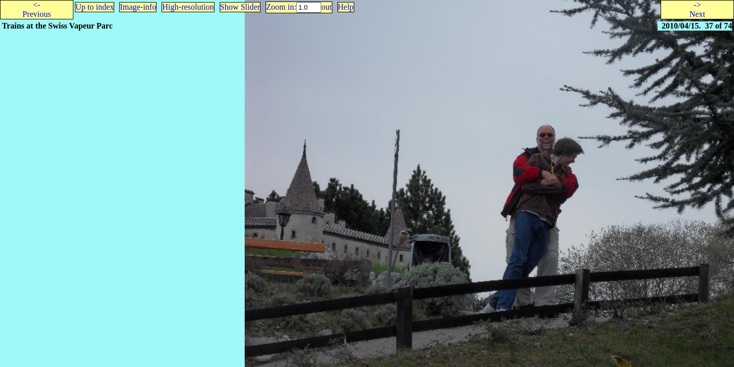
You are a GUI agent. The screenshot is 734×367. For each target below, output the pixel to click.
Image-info (138, 7)
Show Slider (240, 7)
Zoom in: (281, 7)
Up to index (94, 7)
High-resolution (188, 7)
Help (346, 7)
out (326, 7)
